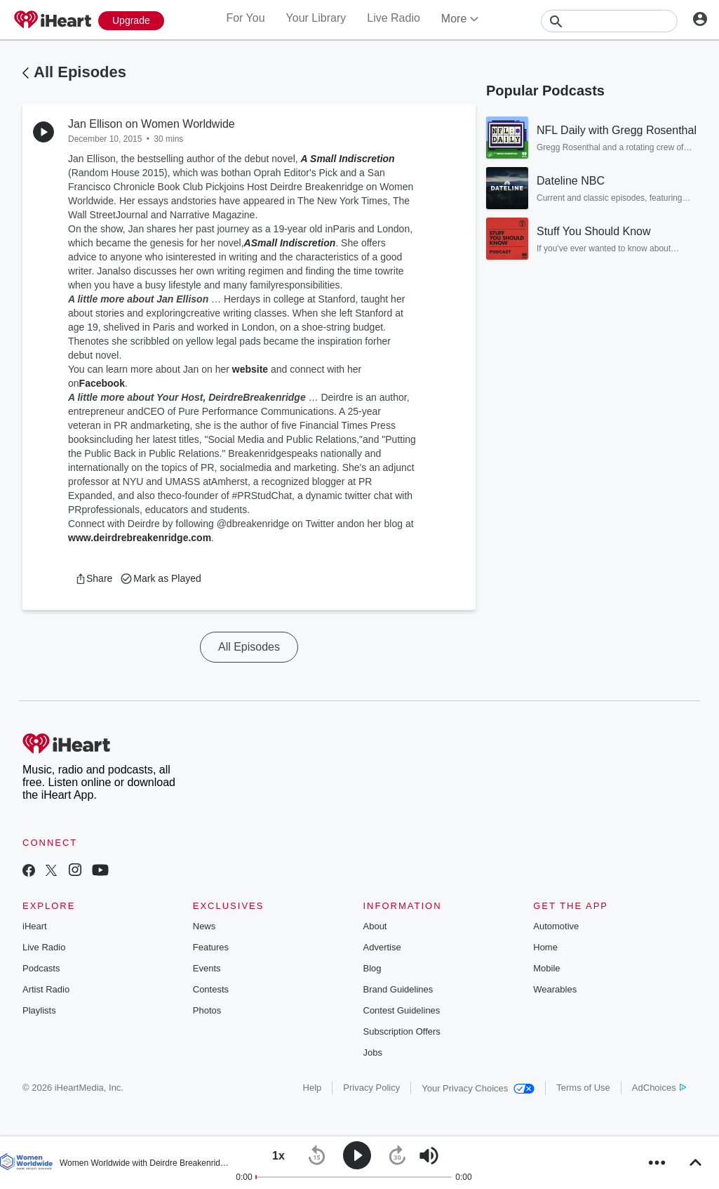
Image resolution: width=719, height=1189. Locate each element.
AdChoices (659, 1087)
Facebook (102, 383)
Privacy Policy (371, 1087)
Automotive (556, 926)
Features (211, 947)
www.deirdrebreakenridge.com (139, 537)
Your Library (316, 18)
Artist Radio (45, 989)
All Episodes (80, 72)
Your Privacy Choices (478, 1088)
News (204, 926)
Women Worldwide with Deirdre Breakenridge (144, 1163)
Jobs (372, 1052)
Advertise (382, 947)
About (375, 926)
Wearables (555, 989)
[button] (93, 578)
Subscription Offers (402, 1031)
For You (245, 18)
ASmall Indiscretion (290, 242)
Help (312, 1087)
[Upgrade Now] (131, 20)
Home (545, 947)
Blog (372, 968)
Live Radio (393, 18)
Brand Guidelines (398, 989)
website (250, 369)
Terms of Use (583, 1087)
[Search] (609, 21)
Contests (211, 989)
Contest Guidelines (402, 1010)
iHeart (34, 926)
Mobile (546, 968)
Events (207, 968)
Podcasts (41, 968)
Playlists (39, 1010)
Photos (207, 1010)
